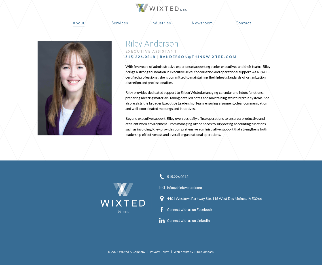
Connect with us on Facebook (185, 209)
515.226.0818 (140, 56)
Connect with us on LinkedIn (184, 220)
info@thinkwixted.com (180, 187)
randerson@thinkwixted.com (198, 56)
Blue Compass (204, 252)
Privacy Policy (159, 252)
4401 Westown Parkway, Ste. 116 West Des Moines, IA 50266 (210, 198)
